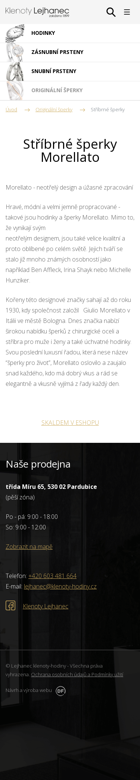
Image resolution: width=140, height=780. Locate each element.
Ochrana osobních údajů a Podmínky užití (77, 674)
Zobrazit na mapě (29, 546)
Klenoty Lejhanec (45, 606)
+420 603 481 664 (52, 576)
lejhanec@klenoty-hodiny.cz (60, 586)
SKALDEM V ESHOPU (70, 422)
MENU (126, 11)
